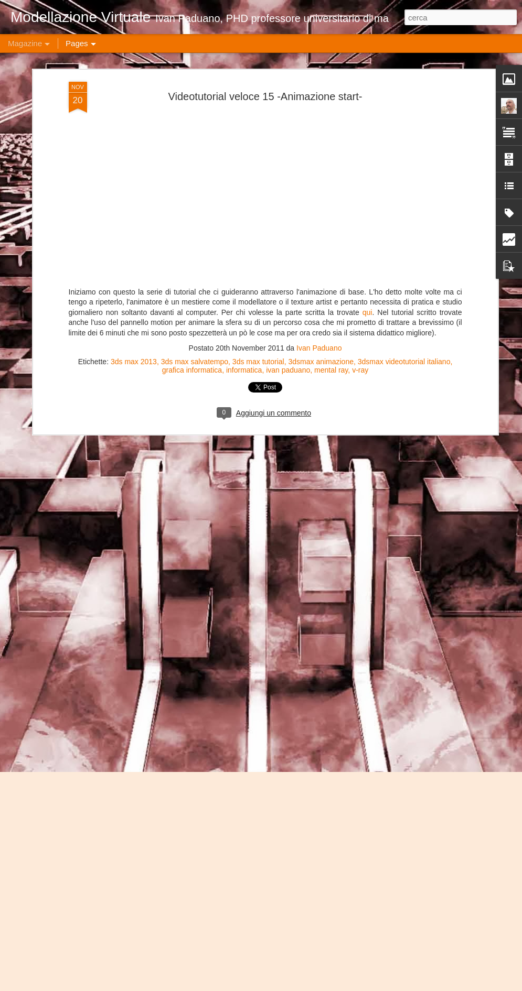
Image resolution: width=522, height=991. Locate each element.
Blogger (381, 985)
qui (365, 110)
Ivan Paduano (319, 146)
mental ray (331, 168)
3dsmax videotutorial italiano (404, 160)
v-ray (360, 168)
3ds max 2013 (134, 160)
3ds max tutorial (258, 160)
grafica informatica (192, 168)
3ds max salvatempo (194, 160)
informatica (244, 168)
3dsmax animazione (321, 160)
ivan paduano (288, 168)
